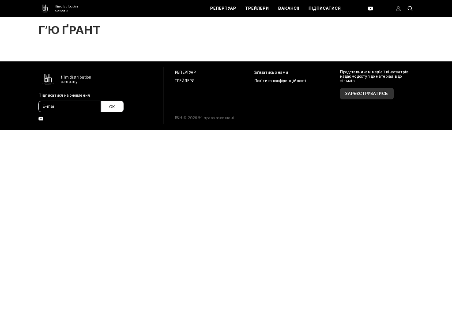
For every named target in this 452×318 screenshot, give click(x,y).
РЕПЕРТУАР (223, 8)
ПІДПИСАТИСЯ (325, 8)
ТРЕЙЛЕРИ (257, 8)
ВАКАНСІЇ (288, 8)
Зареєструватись (366, 93)
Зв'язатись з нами (271, 72)
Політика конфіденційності (280, 81)
